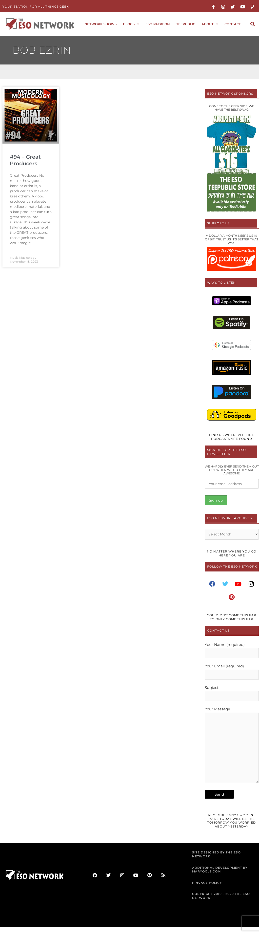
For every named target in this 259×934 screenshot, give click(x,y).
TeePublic (185, 24)
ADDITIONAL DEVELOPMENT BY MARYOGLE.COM (219, 876)
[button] (252, 24)
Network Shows (100, 24)
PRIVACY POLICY (207, 890)
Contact (232, 24)
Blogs (131, 24)
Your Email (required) (232, 673)
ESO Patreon (157, 24)
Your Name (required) (232, 651)
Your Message (232, 750)
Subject (232, 695)
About (209, 24)
